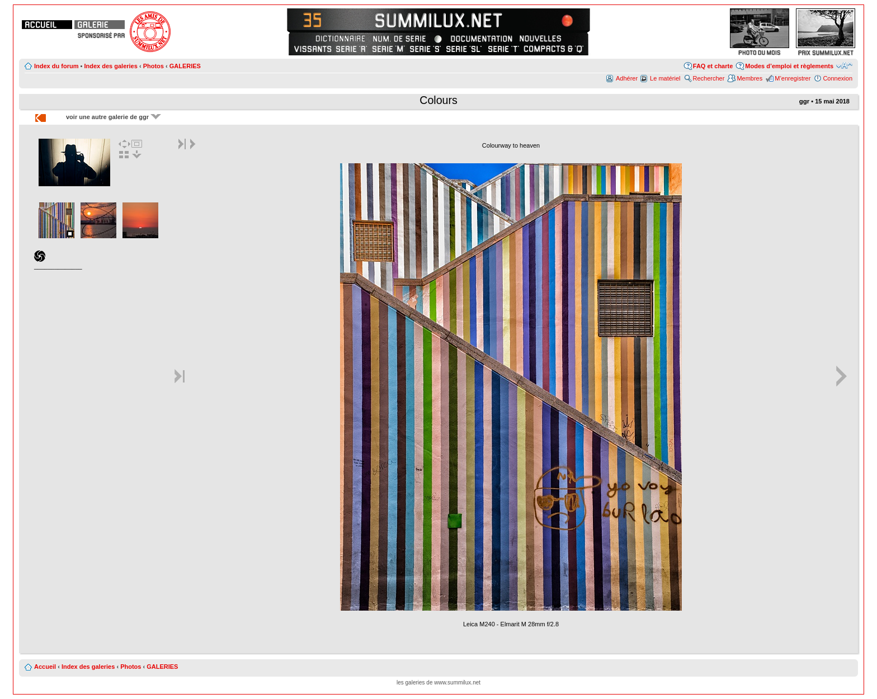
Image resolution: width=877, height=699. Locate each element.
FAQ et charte (713, 66)
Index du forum (56, 66)
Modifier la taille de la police (844, 65)
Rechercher (709, 78)
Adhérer (627, 78)
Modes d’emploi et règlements (789, 66)
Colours (438, 100)
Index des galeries (110, 66)
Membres (749, 78)
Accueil (45, 666)
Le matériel (665, 78)
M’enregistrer (792, 78)
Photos (153, 66)
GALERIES (185, 66)
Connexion (837, 78)
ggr (804, 101)
